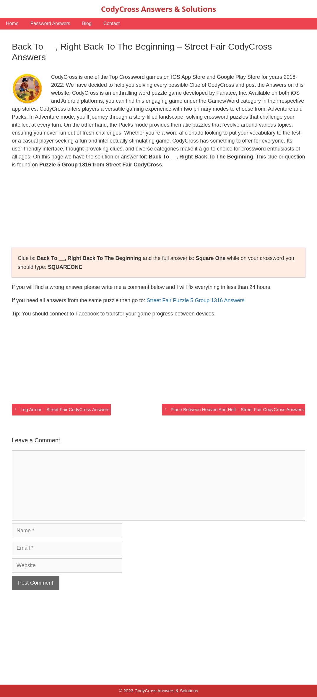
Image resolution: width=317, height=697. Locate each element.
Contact (111, 23)
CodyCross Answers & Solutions (158, 9)
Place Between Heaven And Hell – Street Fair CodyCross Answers (237, 409)
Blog (87, 23)
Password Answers (50, 23)
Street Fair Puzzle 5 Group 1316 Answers (195, 300)
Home (12, 23)
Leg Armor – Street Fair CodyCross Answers (64, 409)
